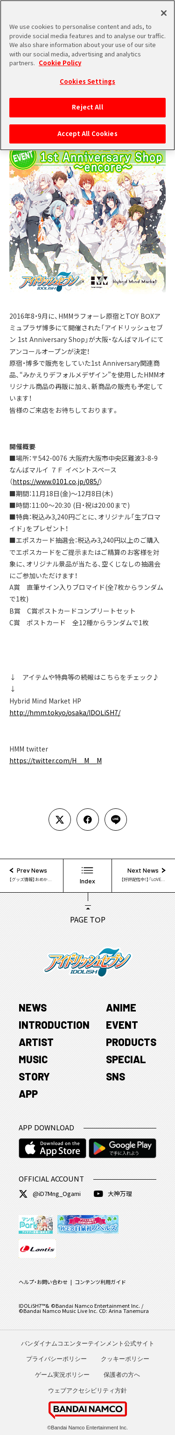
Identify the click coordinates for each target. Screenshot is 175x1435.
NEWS (33, 1007)
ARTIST (36, 1042)
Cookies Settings (87, 78)
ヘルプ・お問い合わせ (43, 1281)
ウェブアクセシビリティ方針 (87, 1390)
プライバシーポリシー (56, 1358)
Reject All (87, 104)
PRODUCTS (131, 1042)
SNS (115, 1076)
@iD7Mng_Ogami (50, 1193)
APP (28, 1093)
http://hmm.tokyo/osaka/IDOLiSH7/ (64, 712)
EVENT (122, 1024)
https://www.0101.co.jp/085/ (56, 481)
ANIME (121, 1007)
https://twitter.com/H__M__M (55, 760)
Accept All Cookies (87, 130)
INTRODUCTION (54, 1024)
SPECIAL (126, 1059)
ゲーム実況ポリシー (62, 1374)
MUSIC (33, 1059)
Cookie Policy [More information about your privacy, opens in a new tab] (60, 59)
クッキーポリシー (125, 1358)
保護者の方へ (122, 1374)
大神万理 (113, 1193)
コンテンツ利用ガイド (100, 1281)
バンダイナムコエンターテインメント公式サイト (87, 1343)
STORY (34, 1076)
